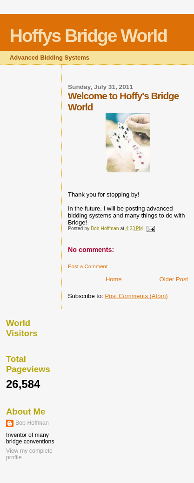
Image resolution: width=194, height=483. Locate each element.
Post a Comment (87, 266)
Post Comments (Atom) (136, 296)
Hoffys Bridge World (88, 36)
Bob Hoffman (32, 423)
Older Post (174, 279)
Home (114, 279)
